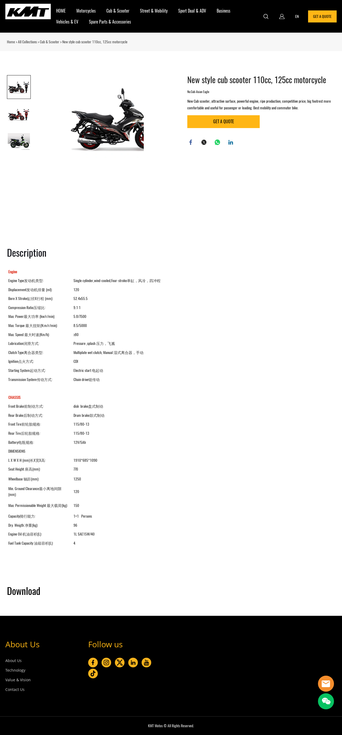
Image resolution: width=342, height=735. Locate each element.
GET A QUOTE (322, 16)
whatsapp (218, 143)
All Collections (27, 41)
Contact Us (15, 689)
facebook (191, 143)
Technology (15, 670)
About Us (22, 644)
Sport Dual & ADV (192, 11)
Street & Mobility (154, 11)
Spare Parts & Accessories (110, 22)
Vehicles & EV (67, 22)
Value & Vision (18, 679)
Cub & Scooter (117, 11)
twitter (205, 143)
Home (11, 41)
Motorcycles (86, 11)
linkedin (231, 143)
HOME (61, 11)
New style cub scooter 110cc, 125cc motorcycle (94, 41)
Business (223, 11)
